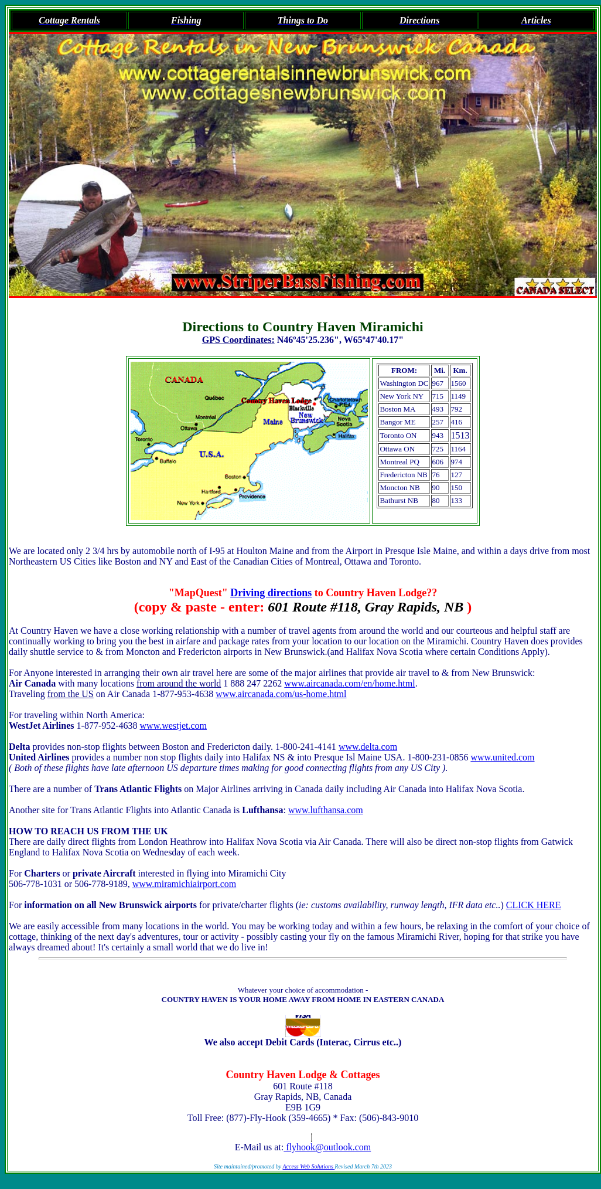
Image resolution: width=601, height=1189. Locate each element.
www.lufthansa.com (325, 810)
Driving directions (271, 593)
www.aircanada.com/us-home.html (281, 694)
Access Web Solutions (309, 1166)
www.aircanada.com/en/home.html (349, 683)
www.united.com (502, 757)
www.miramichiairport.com (184, 884)
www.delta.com (368, 747)
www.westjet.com (173, 726)
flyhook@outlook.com (327, 1147)
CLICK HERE (533, 905)
